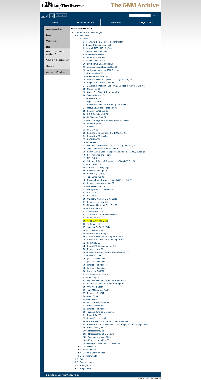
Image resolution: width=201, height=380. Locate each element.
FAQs (48, 35)
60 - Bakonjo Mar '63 (92, 208)
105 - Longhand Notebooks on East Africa (101, 343)
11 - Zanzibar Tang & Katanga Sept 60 (100, 67)
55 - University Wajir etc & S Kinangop (100, 199)
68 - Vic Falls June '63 (93, 230)
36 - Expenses (89, 142)
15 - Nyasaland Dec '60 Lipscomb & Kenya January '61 (107, 79)
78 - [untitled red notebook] (95, 265)
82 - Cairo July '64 (91, 277)
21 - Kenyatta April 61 (92, 98)
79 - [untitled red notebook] (95, 268)
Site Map (62, 375)
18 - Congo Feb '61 (91, 89)
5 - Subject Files (84, 368)
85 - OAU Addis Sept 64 (94, 287)
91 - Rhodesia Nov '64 (93, 305)
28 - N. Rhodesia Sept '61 (94, 117)
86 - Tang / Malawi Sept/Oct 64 (97, 290)
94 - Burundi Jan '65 (92, 315)
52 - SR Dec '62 (90, 192)
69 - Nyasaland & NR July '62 (96, 233)
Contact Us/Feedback (56, 72)
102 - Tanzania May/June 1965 (97, 337)
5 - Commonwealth (88, 356)
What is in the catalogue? (57, 60)
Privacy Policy (72, 375)
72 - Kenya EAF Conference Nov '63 (99, 246)
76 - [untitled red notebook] (95, 258)
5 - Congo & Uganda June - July (97, 45)
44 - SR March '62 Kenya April (96, 167)
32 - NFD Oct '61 (90, 130)
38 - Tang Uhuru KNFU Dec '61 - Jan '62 (101, 148)
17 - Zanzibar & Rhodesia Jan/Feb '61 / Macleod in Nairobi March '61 (114, 86)
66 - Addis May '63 (91, 224)
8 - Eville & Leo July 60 (93, 54)
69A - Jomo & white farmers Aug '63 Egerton (103, 236)
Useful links (51, 41)
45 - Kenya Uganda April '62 (95, 170)
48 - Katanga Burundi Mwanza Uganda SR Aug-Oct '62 (107, 180)
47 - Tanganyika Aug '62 (94, 177)
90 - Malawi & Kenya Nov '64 (96, 302)
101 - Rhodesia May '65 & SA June (98, 334)
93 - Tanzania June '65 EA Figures (98, 312)
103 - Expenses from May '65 (96, 340)
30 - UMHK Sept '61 (92, 123)
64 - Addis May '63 (91, 218)
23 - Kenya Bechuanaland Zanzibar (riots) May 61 (105, 104)
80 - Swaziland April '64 (93, 271)
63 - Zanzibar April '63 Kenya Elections (100, 214)
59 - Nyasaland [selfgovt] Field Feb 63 (100, 205)
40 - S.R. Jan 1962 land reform (97, 155)
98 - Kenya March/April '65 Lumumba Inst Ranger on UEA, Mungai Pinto (115, 324)
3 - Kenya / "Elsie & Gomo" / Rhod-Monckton (103, 42)
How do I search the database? (55, 52)
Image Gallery (146, 22)
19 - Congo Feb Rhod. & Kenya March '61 (102, 92)
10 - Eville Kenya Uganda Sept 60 (98, 64)
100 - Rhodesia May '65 (93, 331)
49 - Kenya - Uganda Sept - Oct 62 (98, 183)
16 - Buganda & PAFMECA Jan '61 (98, 82)
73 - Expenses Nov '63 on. (95, 249)
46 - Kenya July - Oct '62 (94, 174)
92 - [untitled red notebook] (95, 309)
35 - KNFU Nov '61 (91, 139)
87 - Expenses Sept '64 (93, 293)
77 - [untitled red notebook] (95, 262)
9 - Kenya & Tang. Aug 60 (94, 61)
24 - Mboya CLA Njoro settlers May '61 (100, 108)
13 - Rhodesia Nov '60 (93, 73)
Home (55, 22)
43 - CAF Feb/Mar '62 (92, 164)
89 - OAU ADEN (90, 299)
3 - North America (88, 349)
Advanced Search (85, 22)
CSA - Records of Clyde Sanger (88, 32)
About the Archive (54, 29)
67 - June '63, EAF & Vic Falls (96, 227)
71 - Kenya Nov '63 (91, 243)
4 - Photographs (84, 365)
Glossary (50, 66)
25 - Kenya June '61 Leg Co (95, 111)
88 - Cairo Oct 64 (90, 296)
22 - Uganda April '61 (92, 101)
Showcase (116, 22)
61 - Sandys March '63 (93, 211)
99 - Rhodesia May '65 (93, 327)
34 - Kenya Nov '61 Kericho (95, 136)
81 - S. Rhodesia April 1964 (95, 274)
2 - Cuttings (82, 359)
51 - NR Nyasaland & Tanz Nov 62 (98, 189)
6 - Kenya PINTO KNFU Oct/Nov (97, 48)
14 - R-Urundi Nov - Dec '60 (95, 76)
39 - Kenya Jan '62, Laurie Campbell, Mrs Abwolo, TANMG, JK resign (114, 152)
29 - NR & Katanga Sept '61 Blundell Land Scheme (106, 120)
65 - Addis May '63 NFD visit (95, 221)
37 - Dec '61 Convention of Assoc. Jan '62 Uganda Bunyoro (109, 145)
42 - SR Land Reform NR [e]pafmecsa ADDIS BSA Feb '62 (109, 161)
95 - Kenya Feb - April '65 (94, 318)
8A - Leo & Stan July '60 (94, 57)
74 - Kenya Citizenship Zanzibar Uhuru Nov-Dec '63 (106, 252)
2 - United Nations (88, 346)
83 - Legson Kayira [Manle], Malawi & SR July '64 (105, 280)
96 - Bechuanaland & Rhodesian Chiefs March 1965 (106, 321)
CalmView (148, 378)
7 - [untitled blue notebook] (95, 51)
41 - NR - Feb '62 (91, 158)
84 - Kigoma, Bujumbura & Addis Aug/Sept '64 (103, 283)
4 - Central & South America (92, 353)
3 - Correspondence (86, 362)
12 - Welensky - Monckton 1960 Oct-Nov (101, 70)
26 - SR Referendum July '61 (96, 114)
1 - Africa (84, 39)
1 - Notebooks (83, 35)
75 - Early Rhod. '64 (92, 255)
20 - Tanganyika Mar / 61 (94, 95)
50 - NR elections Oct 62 (94, 186)
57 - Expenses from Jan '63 (95, 202)
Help (48, 47)
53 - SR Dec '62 (90, 196)
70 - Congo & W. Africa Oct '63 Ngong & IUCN (103, 240)
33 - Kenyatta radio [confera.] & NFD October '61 (104, 133)
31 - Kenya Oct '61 (91, 126)
